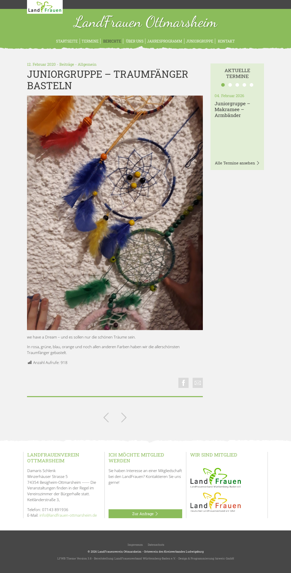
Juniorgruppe (199, 41)
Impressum (135, 544)
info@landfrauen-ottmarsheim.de (68, 515)
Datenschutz (155, 544)
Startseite (67, 41)
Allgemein (87, 64)
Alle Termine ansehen (237, 163)
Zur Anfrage (145, 514)
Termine (90, 41)
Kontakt (226, 41)
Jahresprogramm (164, 41)
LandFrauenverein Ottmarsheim (119, 551)
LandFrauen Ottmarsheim (145, 22)
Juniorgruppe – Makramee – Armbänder (232, 109)
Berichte (111, 41)
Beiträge (66, 64)
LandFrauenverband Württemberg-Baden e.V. (145, 558)
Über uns (134, 41)
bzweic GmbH (224, 558)
